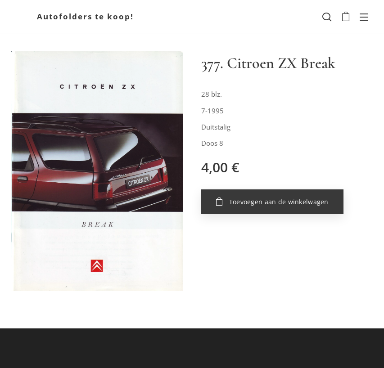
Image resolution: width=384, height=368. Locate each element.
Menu (364, 17)
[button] (327, 16)
